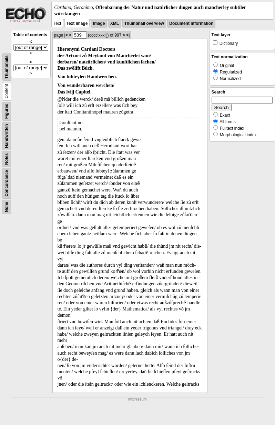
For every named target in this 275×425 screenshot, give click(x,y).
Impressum (137, 399)
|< (66, 35)
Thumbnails (6, 67)
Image (99, 23)
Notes (6, 159)
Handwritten (6, 136)
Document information (191, 23)
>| (128, 35)
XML (114, 23)
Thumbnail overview (144, 23)
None (6, 207)
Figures (6, 111)
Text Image (77, 23)
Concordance (6, 183)
